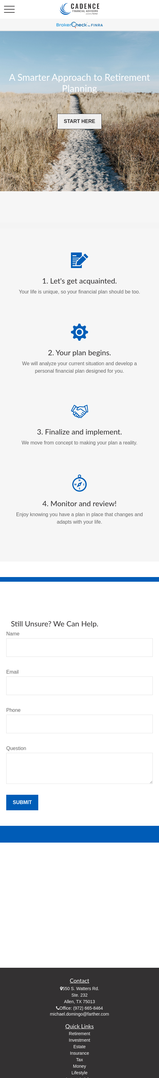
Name (13, 633)
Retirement (79, 1033)
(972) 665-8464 (88, 1008)
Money (79, 1066)
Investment (79, 1040)
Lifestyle (79, 1072)
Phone (13, 710)
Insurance (79, 1053)
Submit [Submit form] (22, 802)
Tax (79, 1059)
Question (16, 748)
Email (12, 672)
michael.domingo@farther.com (79, 1014)
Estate (79, 1046)
